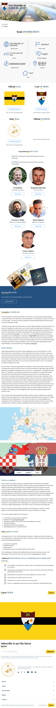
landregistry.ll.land (17, 63)
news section (36, 554)
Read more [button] (18, 194)
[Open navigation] (53, 6)
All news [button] (51, 593)
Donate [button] (51, 705)
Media (4, 695)
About (4, 681)
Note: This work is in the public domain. (14, 112)
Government (6, 690)
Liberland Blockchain (18, 519)
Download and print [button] (14, 109)
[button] (53, 6)
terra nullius (16, 334)
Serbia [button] (37, 472)
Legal (3, 686)
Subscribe (50, 652)
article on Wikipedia (31, 343)
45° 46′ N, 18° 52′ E (42, 63)
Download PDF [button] (9, 301)
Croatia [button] (19, 472)
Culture (4, 699)
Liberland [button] (28, 472)
